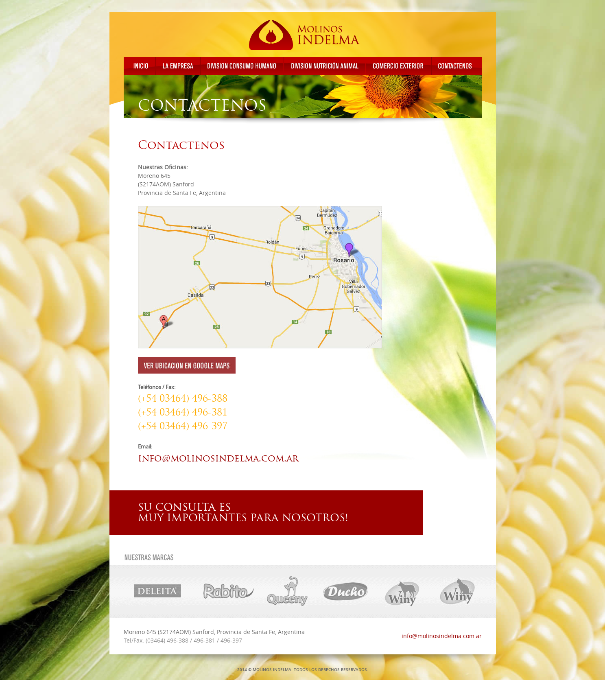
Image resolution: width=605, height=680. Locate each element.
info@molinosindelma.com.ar (218, 458)
